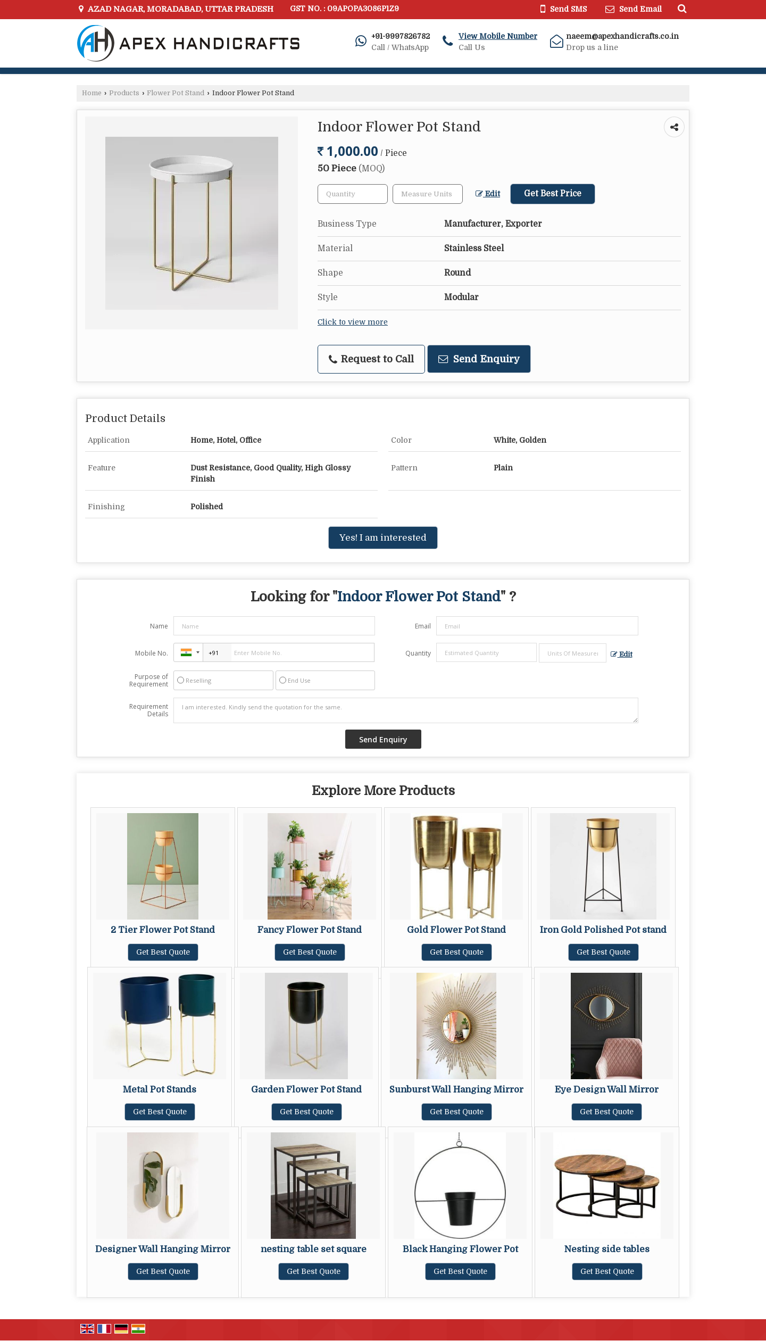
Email (423, 626)
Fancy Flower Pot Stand (309, 930)
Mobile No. (151, 653)
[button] (498, 36)
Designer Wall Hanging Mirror (162, 1249)
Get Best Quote (163, 952)
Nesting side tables (607, 1249)
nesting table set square (314, 1249)
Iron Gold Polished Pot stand (603, 930)
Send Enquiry (479, 359)
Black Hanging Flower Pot (460, 1249)
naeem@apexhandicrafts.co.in (622, 36)
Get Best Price (552, 193)
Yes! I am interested (383, 538)
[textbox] (428, 194)
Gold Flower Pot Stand (456, 930)
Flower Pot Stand (175, 93)
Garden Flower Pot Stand (306, 1090)
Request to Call (371, 359)
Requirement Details (148, 710)
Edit (488, 194)
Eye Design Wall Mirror (607, 1090)
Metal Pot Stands (159, 1090)
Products (124, 93)
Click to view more (353, 322)
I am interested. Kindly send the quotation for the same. (405, 710)
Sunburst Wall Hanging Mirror (456, 1090)
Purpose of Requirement (148, 680)
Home (92, 93)
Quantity (418, 653)
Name (159, 626)
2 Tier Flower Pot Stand (163, 930)
